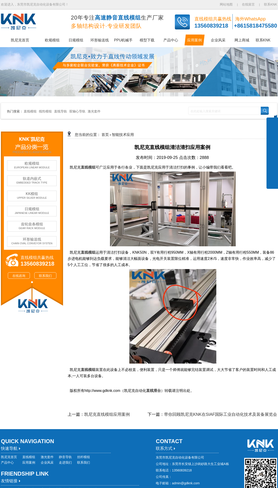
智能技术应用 (123, 135)
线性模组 (45, 111)
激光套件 (94, 111)
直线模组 (30, 111)
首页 (105, 135)
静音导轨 (65, 457)
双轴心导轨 (77, 111)
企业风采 (47, 462)
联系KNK (270, 4)
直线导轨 (60, 111)
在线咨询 (18, 276)
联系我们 (45, 276)
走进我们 (65, 462)
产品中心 (7, 462)
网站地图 (227, 4)
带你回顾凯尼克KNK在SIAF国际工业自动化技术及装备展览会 (220, 414)
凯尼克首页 (9, 457)
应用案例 (28, 462)
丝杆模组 (83, 457)
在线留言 (248, 4)
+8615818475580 (255, 26)
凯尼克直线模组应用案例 (107, 414)
